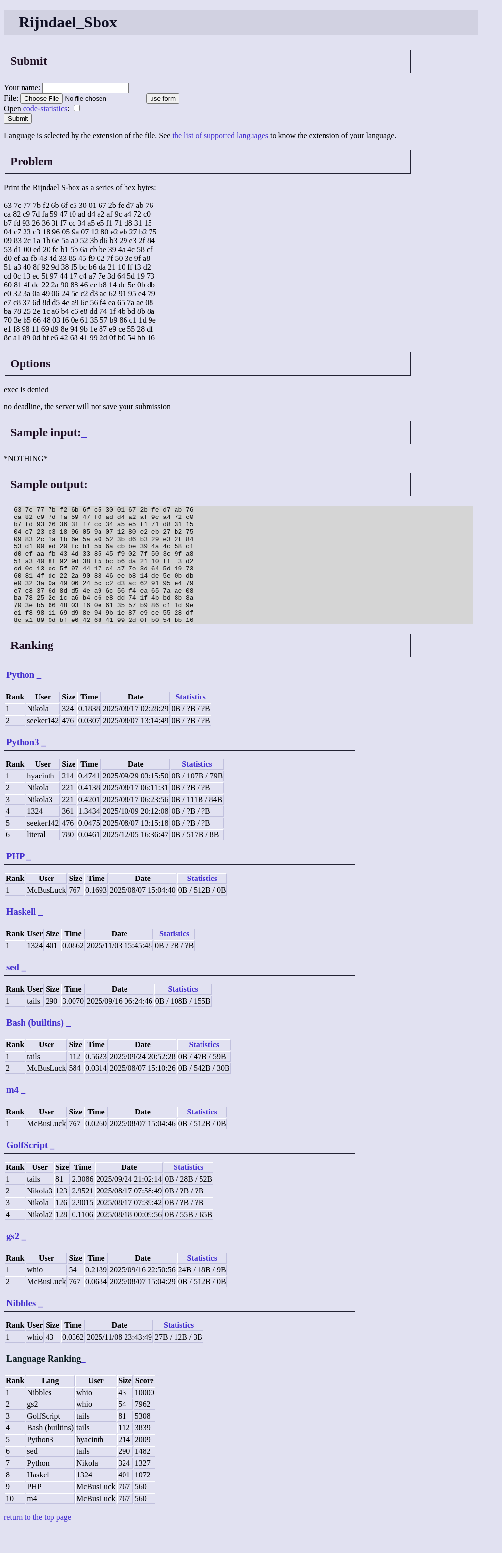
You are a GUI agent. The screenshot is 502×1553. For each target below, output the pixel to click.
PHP (15, 880)
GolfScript (27, 1169)
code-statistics (45, 108)
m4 (12, 1113)
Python (20, 698)
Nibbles (21, 1326)
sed (12, 990)
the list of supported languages (220, 135)
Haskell (21, 935)
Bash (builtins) (35, 1046)
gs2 (12, 1259)
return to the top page (37, 1540)
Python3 (22, 765)
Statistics (190, 720)
